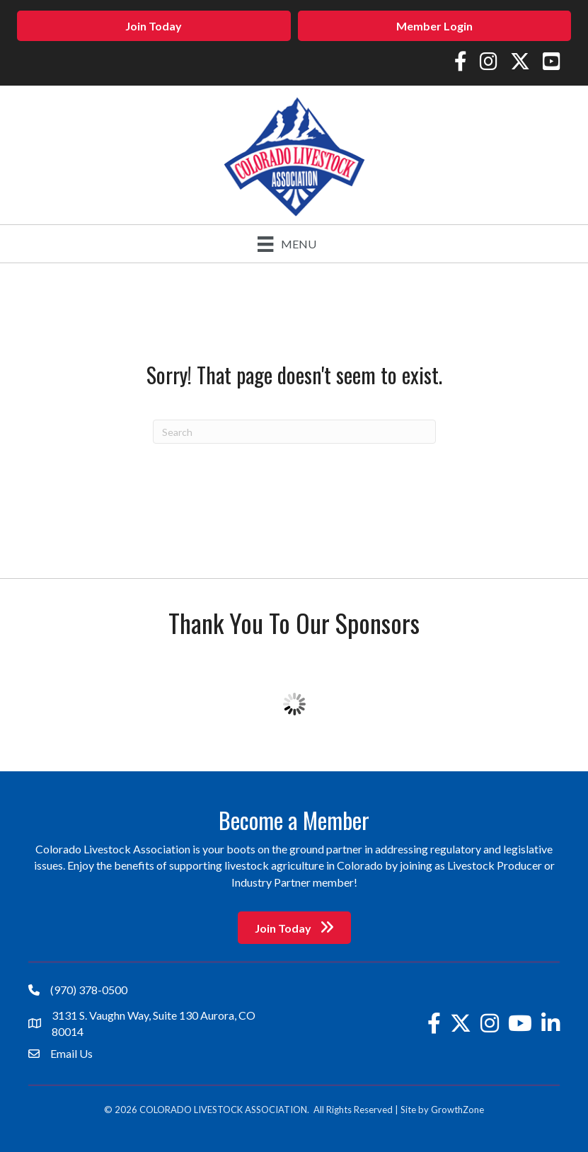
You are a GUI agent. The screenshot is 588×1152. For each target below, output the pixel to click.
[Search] (294, 432)
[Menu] (286, 244)
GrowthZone (457, 1109)
